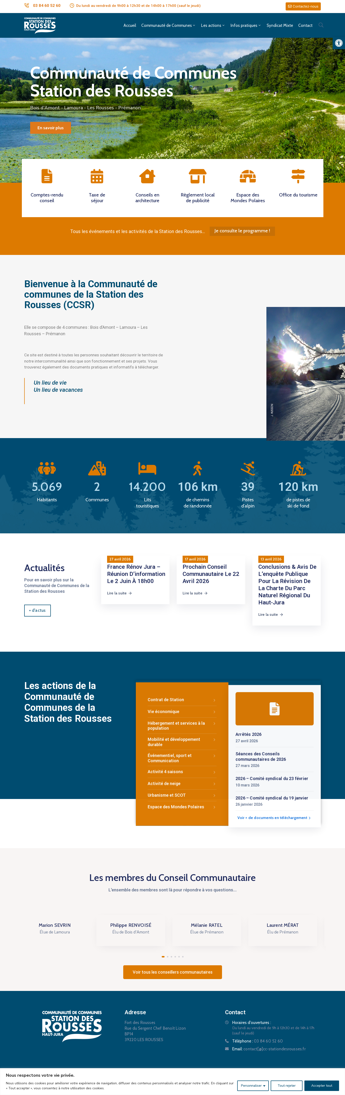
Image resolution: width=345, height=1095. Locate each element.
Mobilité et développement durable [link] (182, 874)
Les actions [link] (213, 25)
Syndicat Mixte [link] (280, 25)
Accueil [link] (129, 25)
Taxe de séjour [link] (97, 197)
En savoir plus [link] (51, 127)
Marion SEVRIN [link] (59, 925)
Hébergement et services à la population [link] (182, 858)
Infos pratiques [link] (246, 25)
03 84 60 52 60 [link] (47, 5)
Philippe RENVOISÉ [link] (134, 925)
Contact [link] (305, 25)
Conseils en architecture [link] (147, 197)
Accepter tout (321, 1085)
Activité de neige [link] (182, 916)
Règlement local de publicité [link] (198, 197)
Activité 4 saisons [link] (182, 904)
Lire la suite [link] (119, 593)
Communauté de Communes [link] (168, 25)
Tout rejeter (287, 1085)
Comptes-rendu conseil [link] (47, 197)
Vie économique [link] (182, 844)
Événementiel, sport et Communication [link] (182, 890)
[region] (172, 1081)
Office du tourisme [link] (298, 195)
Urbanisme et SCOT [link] (182, 928)
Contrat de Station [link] (182, 832)
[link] (339, 43)
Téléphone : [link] (257, 1041)
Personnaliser (251, 1085)
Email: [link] (269, 1049)
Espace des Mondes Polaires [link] (248, 197)
